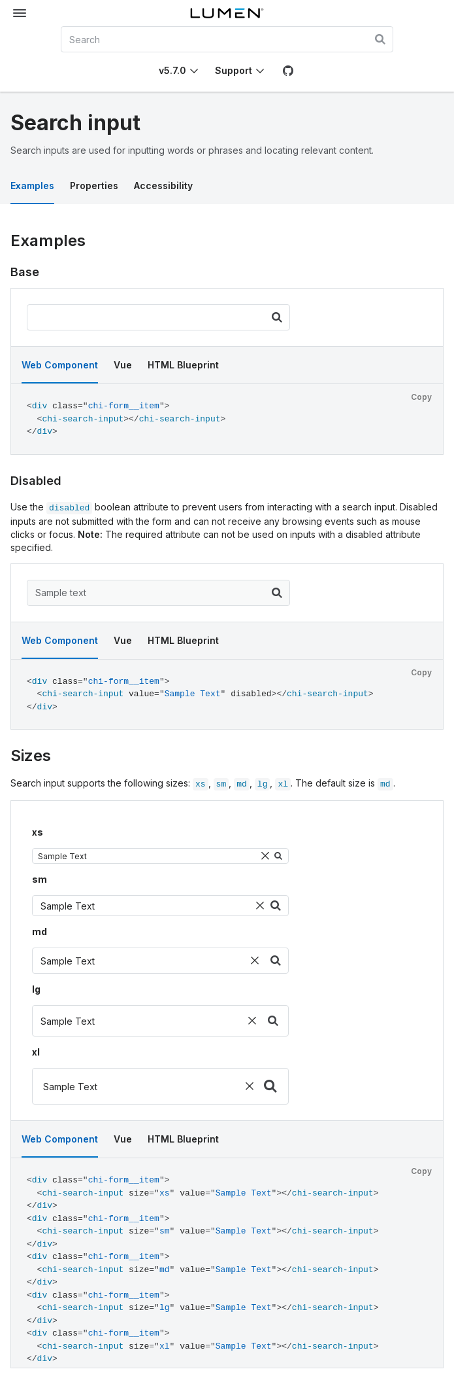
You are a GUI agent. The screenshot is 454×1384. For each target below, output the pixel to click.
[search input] (158, 317)
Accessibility (163, 185)
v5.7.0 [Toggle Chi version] (172, 70)
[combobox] (227, 39)
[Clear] (265, 856)
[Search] (277, 317)
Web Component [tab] (60, 364)
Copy (421, 397)
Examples (32, 185)
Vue (123, 364)
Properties (94, 185)
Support (233, 70)
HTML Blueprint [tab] (183, 364)
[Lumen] (227, 13)
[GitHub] (288, 71)
